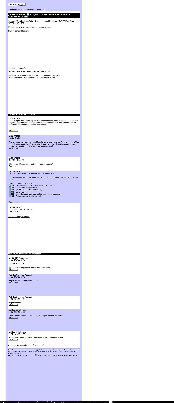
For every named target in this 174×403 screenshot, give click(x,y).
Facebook (39, 355)
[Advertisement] (26, 49)
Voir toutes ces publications (19, 217)
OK (110, 402)
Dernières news (15, 10)
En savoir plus (103, 402)
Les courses (29, 10)
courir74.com (16, 4)
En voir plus (13, 131)
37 (43, 345)
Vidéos (38, 10)
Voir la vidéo (13, 283)
